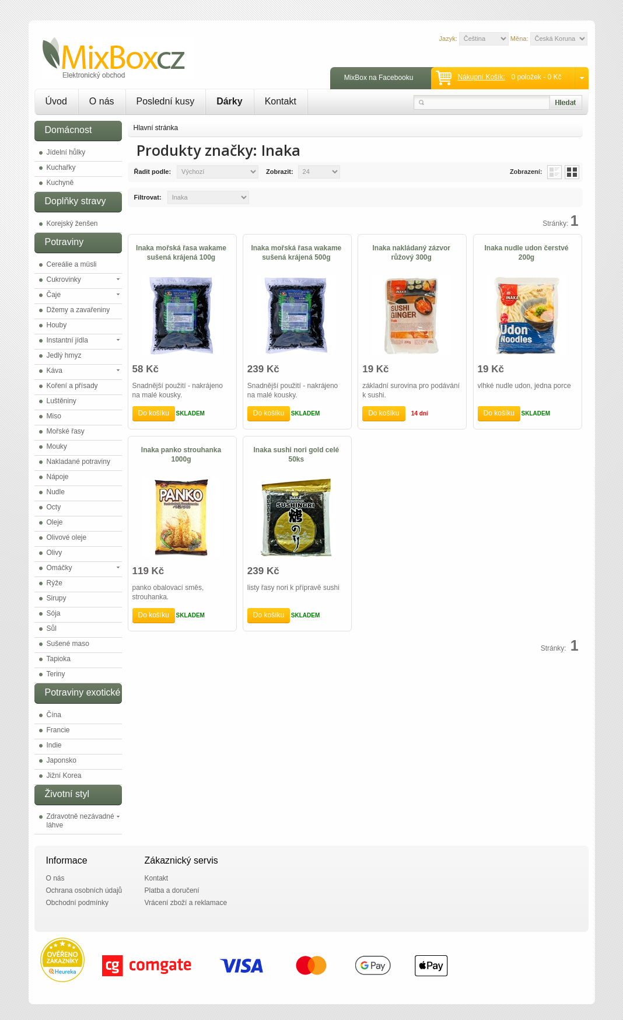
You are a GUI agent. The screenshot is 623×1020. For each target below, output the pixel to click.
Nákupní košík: (481, 77)
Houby (57, 325)
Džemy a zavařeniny (78, 310)
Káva (54, 370)
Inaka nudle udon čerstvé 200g (527, 252)
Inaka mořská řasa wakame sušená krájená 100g (181, 252)
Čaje (54, 295)
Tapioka (59, 659)
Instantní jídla (67, 340)
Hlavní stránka (156, 128)
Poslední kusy (165, 101)
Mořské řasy (66, 431)
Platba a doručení (172, 890)
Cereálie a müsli (72, 264)
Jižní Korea (64, 775)
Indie (54, 745)
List (554, 172)
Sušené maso (68, 644)
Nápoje (58, 477)
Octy (54, 507)
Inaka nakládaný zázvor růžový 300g (411, 252)
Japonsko (61, 760)
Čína (54, 715)
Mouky (57, 446)
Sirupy (56, 598)
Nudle (56, 492)
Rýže (54, 583)
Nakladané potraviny (78, 461)
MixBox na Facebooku (379, 78)
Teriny (56, 674)
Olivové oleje (67, 537)
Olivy (54, 553)
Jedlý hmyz (64, 355)
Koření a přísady (72, 386)
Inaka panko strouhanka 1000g (181, 454)
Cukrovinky (64, 279)
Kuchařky (61, 167)
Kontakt (280, 101)
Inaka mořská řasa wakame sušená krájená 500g (296, 252)
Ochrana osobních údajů (84, 890)
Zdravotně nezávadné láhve (80, 820)
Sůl (52, 628)
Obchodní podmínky (77, 903)
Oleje (55, 522)
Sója (54, 613)
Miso (54, 416)
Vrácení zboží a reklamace (186, 903)
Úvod (56, 101)
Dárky (229, 101)
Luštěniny (61, 401)
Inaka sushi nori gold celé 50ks (296, 454)
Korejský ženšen (72, 223)
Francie (58, 730)
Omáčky (59, 568)
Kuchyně (60, 183)
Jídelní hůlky (66, 152)
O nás (101, 101)
